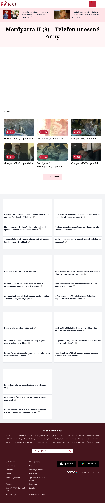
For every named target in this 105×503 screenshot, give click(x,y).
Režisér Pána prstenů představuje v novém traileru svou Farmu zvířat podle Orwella (27, 354)
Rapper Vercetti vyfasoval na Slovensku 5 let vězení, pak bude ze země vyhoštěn (78, 341)
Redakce (32, 488)
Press (31, 466)
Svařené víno (71, 439)
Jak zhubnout (11, 435)
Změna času (65, 435)
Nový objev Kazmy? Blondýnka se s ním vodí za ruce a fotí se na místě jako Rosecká (76, 354)
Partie (74, 435)
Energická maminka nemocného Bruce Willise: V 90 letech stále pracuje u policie (34, 14)
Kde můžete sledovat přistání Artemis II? (22, 271)
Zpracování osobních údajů (37, 478)
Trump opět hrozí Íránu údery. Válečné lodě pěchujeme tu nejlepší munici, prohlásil (26, 240)
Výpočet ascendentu (43, 442)
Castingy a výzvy (35, 470)
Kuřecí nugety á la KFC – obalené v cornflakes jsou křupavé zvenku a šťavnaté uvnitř (75, 297)
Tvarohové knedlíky (61, 442)
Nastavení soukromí (37, 494)
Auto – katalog (29, 439)
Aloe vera (9, 442)
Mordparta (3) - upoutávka (84, 138)
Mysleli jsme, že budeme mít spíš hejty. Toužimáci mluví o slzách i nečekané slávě (77, 228)
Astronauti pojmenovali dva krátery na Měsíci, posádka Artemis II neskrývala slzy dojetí (26, 297)
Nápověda (33, 484)
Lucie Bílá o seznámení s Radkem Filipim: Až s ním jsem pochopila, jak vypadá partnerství (77, 215)
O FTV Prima (11, 462)
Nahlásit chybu (11, 494)
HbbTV (8, 474)
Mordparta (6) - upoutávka (50, 138)
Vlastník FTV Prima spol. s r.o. (15, 489)
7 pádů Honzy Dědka (45, 439)
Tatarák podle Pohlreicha (88, 439)
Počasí (81, 435)
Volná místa (10, 466)
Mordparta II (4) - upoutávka (18, 163)
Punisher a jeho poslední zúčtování (20, 328)
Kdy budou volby (92, 435)
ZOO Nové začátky (14, 439)
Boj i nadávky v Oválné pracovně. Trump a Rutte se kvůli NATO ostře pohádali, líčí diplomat (27, 215)
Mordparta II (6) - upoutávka (85, 163)
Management (34, 462)
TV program (54, 435)
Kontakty (33, 474)
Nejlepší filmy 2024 (26, 435)
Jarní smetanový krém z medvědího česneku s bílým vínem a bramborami (76, 285)
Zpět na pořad (52, 176)
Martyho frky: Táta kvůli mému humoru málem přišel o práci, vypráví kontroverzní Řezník (77, 329)
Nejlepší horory (41, 435)
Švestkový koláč (93, 442)
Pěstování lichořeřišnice (23, 442)
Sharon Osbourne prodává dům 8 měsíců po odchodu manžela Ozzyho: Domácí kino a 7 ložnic (25, 411)
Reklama (9, 470)
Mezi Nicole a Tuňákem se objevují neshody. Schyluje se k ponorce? (78, 240)
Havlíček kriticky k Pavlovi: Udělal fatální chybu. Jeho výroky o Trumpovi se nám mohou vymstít (26, 228)
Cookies (9, 484)
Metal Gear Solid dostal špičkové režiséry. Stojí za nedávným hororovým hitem (24, 341)
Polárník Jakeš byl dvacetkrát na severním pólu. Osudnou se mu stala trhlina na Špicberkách (23, 285)
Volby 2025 (59, 439)
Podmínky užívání (13, 477)
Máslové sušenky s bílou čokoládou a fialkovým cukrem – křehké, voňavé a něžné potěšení (77, 272)
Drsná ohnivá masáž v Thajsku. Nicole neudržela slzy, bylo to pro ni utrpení (86, 14)
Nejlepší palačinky (78, 442)
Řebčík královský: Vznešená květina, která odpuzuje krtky (25, 386)
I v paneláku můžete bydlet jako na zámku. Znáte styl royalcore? (25, 398)
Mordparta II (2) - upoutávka (18, 138)
